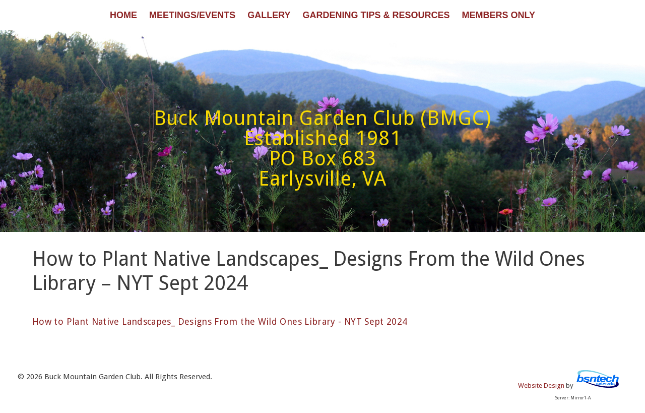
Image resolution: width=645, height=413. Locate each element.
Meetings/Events (192, 15)
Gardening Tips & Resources (375, 15)
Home (123, 15)
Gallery (268, 15)
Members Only (498, 15)
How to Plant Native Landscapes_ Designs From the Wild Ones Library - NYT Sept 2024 (220, 321)
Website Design (541, 385)
